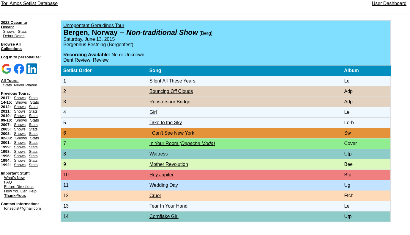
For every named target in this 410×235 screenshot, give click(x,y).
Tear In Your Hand (168, 205)
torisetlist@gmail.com (22, 208)
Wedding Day (163, 185)
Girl (153, 112)
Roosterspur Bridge (169, 101)
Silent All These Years (172, 80)
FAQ (8, 182)
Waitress (158, 153)
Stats (22, 31)
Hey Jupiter (161, 174)
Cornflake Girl (164, 216)
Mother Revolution (168, 164)
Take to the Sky (165, 122)
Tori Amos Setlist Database (29, 3)
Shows (9, 31)
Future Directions (19, 186)
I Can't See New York (171, 133)
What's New (14, 177)
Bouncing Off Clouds (171, 91)
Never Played (25, 85)
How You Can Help (20, 191)
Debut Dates (13, 36)
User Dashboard (389, 3)
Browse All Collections (11, 46)
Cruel (155, 195)
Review (100, 60)
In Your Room (182, 143)
